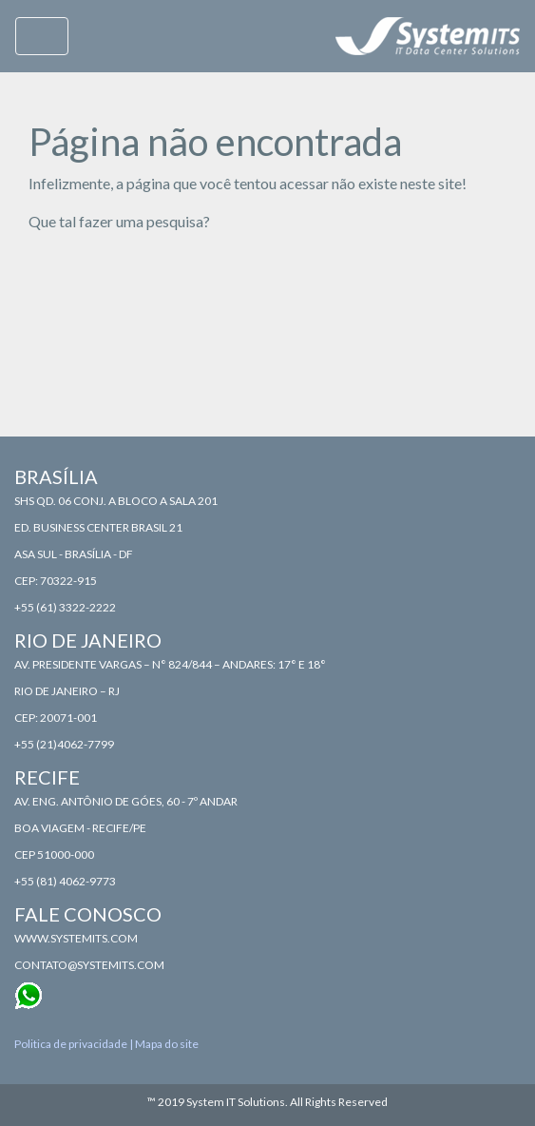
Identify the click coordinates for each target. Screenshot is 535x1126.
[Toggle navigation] (41, 36)
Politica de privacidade (70, 1044)
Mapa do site (167, 1044)
